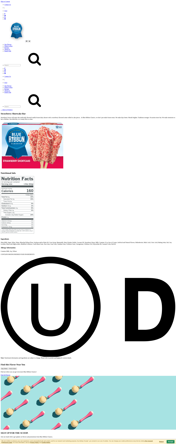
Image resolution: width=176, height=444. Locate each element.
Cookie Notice (46, 442)
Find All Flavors (5, 375)
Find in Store (12, 368)
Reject (161, 441)
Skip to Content (5, 1)
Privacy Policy (34, 442)
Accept (170, 441)
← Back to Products (7, 110)
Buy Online (4, 368)
